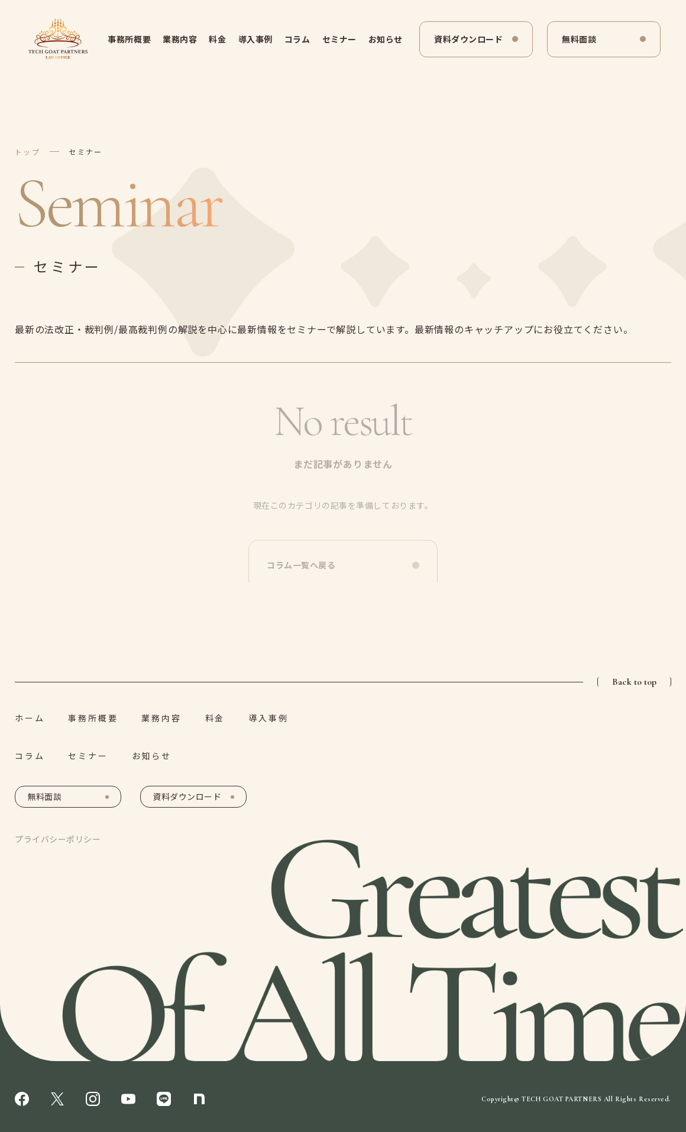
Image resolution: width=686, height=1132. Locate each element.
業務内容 (180, 39)
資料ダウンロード (468, 39)
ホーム (29, 718)
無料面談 (579, 39)
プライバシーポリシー (58, 839)
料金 (217, 39)
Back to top (634, 682)
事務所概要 (129, 39)
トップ (27, 152)
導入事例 (255, 39)
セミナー (339, 39)
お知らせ (385, 39)
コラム (297, 39)
